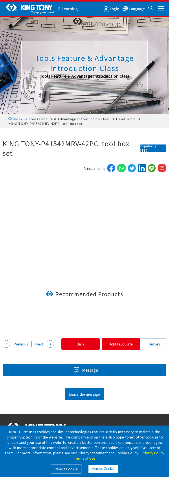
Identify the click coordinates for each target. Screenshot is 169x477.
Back (80, 344)
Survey (154, 344)
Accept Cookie (103, 469)
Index (15, 119)
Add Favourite (121, 344)
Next (44, 344)
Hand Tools (126, 119)
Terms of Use (84, 458)
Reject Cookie (66, 469)
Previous (15, 344)
